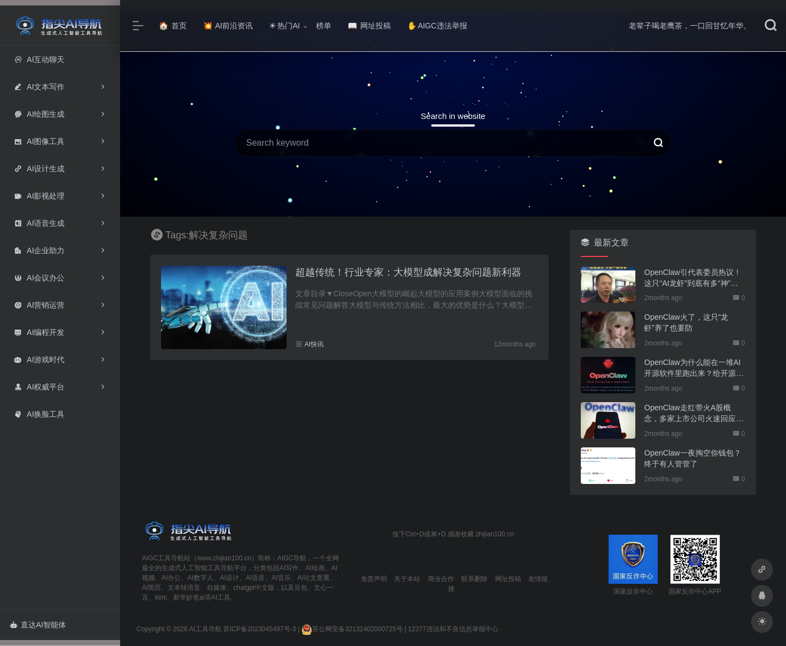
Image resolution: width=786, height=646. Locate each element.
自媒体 (217, 587)
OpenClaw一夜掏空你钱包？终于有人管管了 (692, 458)
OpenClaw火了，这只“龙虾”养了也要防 (686, 322)
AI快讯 (314, 344)
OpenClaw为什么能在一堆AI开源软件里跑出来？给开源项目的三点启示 (693, 368)
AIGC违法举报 (437, 25)
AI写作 (289, 568)
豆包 (300, 587)
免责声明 (374, 579)
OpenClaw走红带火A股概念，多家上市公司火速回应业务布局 (693, 413)
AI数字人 (200, 578)
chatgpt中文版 (253, 587)
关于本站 (407, 579)
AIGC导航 (291, 558)
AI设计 (229, 578)
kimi (160, 597)
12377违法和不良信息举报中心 (453, 629)
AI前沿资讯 (228, 25)
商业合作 (441, 579)
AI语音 (255, 578)
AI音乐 (280, 578)
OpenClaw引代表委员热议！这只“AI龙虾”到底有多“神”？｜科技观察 (692, 278)
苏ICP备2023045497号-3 (259, 629)
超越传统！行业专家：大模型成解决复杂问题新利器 (408, 272)
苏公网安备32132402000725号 (351, 629)
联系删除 (474, 579)
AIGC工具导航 (163, 558)
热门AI (284, 25)
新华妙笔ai (188, 597)
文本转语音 (184, 587)
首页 (173, 25)
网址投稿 (369, 25)
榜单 (323, 25)
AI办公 (171, 578)
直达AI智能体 (38, 624)
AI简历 (151, 587)
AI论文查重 (313, 578)
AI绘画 (314, 568)
